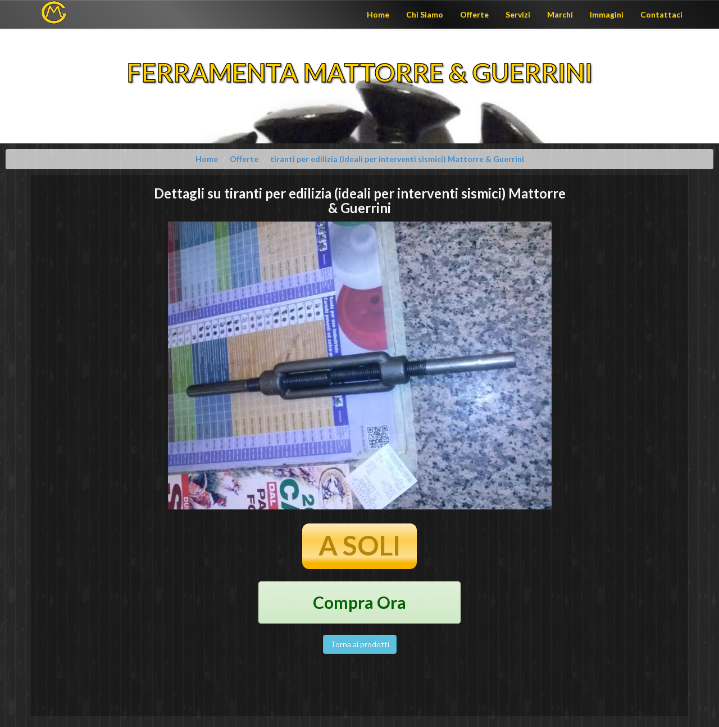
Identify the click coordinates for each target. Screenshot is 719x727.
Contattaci (661, 14)
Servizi (518, 14)
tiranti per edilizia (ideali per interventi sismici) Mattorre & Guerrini (397, 159)
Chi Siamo (424, 14)
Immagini (607, 14)
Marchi (560, 14)
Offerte (474, 14)
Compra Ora (359, 602)
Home (378, 14)
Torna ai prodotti (359, 644)
